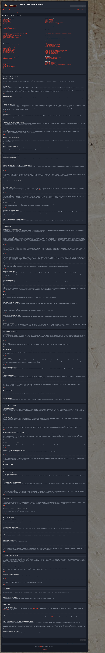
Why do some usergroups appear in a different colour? (54, 24)
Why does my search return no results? (52, 43)
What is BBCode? (6, 62)
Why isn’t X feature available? (50, 63)
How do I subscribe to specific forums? (52, 52)
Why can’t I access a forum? (8, 51)
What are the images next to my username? (11, 37)
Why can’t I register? (6, 21)
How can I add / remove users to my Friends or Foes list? (55, 38)
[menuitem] (10, 10)
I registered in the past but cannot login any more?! (12, 24)
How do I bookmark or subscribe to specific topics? (54, 51)
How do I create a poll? (7, 48)
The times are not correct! (7, 34)
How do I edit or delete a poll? (8, 50)
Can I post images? (6, 65)
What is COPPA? (6, 20)
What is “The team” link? (49, 27)
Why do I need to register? (7, 19)
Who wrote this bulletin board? (50, 62)
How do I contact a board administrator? (52, 65)
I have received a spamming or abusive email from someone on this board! (58, 33)
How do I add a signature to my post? (9, 47)
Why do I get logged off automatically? (10, 27)
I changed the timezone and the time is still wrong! (12, 35)
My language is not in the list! (8, 36)
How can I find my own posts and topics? (52, 46)
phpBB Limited (35, 608)
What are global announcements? (9, 66)
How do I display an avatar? (8, 38)
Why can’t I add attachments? (8, 52)
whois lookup (5, 623)
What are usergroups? (49, 21)
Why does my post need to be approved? (10, 57)
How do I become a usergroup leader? (52, 23)
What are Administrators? (49, 19)
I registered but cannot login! (8, 22)
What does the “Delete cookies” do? (9, 28)
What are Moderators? (49, 20)
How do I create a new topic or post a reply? (11, 44)
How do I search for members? (50, 45)
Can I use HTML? (6, 63)
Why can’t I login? (6, 23)
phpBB (39, 189)
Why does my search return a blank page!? (52, 44)
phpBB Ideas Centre (55, 616)
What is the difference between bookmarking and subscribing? (56, 50)
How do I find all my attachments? (51, 58)
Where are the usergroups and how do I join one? (54, 22)
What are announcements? (8, 67)
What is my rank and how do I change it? (10, 39)
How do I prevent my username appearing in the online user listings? (15, 33)
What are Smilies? (6, 64)
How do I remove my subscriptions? (51, 53)
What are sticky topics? (7, 68)
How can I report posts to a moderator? (10, 54)
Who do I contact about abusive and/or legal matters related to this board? (58, 64)
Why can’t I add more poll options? (9, 49)
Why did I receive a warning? (8, 53)
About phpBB (5, 609)
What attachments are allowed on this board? (53, 57)
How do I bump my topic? (7, 58)
